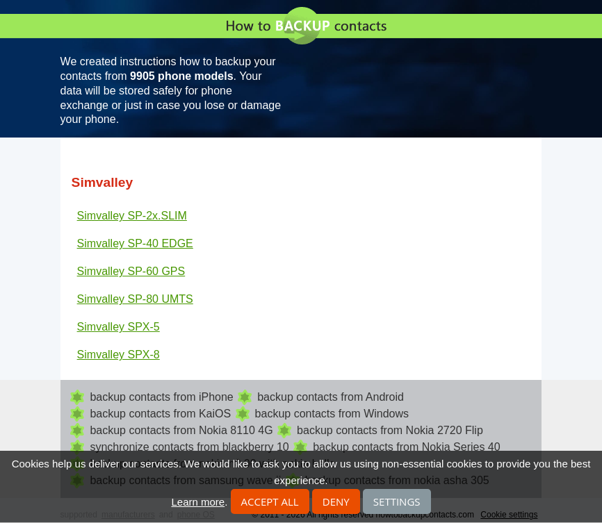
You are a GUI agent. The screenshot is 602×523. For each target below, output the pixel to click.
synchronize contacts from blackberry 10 (189, 447)
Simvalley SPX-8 (118, 354)
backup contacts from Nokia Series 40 (406, 447)
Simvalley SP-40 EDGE (135, 243)
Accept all (270, 501)
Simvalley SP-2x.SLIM (132, 216)
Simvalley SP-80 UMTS (135, 299)
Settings (397, 501)
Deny (336, 501)
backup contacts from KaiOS (160, 414)
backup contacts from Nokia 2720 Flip (390, 430)
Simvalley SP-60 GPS (131, 271)
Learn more (198, 502)
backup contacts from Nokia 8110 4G (181, 430)
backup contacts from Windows (332, 414)
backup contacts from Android (330, 397)
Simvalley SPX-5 (118, 327)
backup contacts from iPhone (161, 397)
